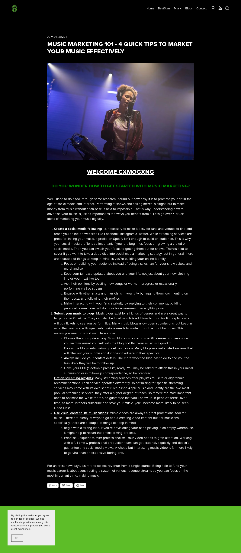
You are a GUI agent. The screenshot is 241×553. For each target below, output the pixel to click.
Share (53, 485)
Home (150, 8)
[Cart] (229, 8)
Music (178, 8)
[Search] (213, 8)
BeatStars (164, 8)
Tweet (66, 485)
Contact (201, 8)
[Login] (220, 7)
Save (80, 485)
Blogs (189, 8)
